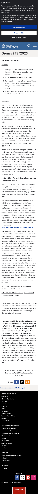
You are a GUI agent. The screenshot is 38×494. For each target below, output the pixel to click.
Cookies (4, 418)
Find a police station (8, 399)
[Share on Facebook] (16, 382)
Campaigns (5, 411)
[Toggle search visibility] (29, 46)
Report (4, 438)
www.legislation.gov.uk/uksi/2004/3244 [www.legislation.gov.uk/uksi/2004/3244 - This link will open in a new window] (17, 227)
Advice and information (9, 428)
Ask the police (6, 460)
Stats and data (6, 436)
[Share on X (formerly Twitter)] (22, 382)
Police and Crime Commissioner (11, 455)
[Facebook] (17, 477)
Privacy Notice (6, 413)
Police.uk (4, 458)
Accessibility (5, 421)
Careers (4, 404)
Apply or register (7, 443)
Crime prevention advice (9, 431)
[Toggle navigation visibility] (35, 46)
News (3, 408)
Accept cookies (19, 27)
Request (4, 445)
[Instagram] (33, 477)
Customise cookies (19, 37)
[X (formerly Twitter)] (22, 477)
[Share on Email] (27, 382)
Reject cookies (19, 33)
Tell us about (5, 440)
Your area (4, 401)
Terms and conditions (8, 416)
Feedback (4, 448)
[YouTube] (28, 477)
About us (4, 406)
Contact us (5, 396)
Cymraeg (4, 468)
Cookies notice (8, 21)
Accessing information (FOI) (10, 433)
